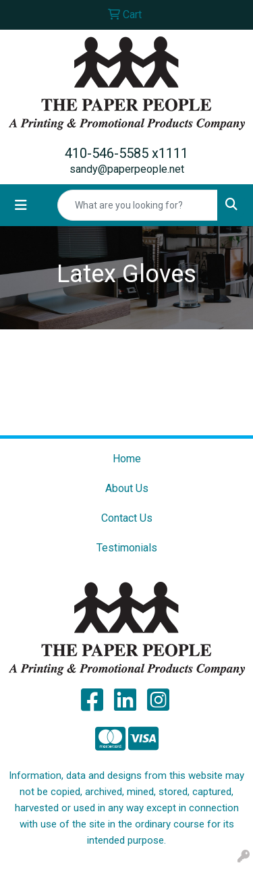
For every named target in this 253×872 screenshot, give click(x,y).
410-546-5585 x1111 (126, 153)
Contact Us (126, 518)
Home (127, 458)
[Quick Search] (137, 205)
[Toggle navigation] (21, 205)
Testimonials (126, 547)
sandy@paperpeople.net (126, 169)
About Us (126, 488)
